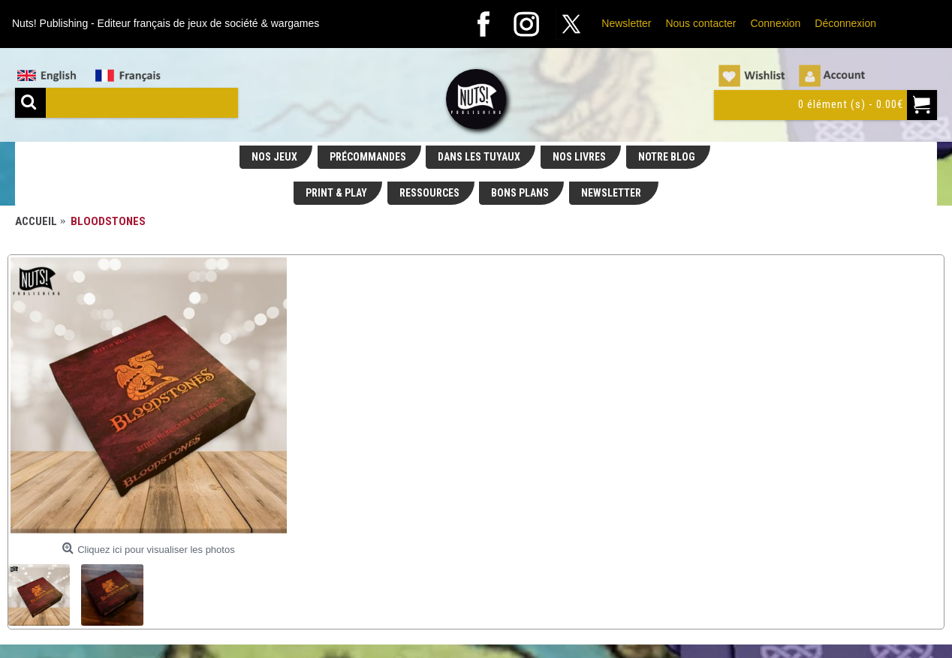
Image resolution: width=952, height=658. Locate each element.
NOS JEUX (274, 157)
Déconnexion (845, 23)
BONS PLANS (520, 193)
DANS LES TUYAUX (479, 157)
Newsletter (626, 23)
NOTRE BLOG (666, 157)
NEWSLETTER (612, 193)
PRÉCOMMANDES (368, 157)
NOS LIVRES (579, 157)
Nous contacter (700, 23)
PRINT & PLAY (336, 193)
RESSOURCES (429, 193)
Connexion (775, 23)
